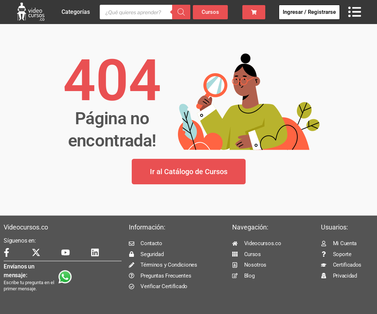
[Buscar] (181, 12)
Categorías (77, 12)
